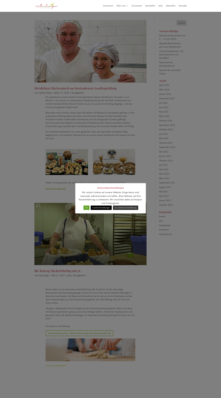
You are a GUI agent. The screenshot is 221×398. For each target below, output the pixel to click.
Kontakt (183, 6)
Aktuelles (170, 6)
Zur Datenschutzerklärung (126, 207)
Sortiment (137, 6)
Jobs (160, 6)
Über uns (121, 6)
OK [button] (86, 207)
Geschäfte (150, 6)
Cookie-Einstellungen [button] (101, 207)
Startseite (108, 6)
